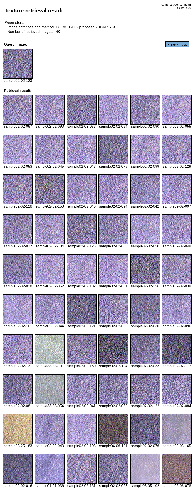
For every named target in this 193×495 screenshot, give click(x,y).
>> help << (184, 8)
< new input (177, 44)
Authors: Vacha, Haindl (176, 4)
